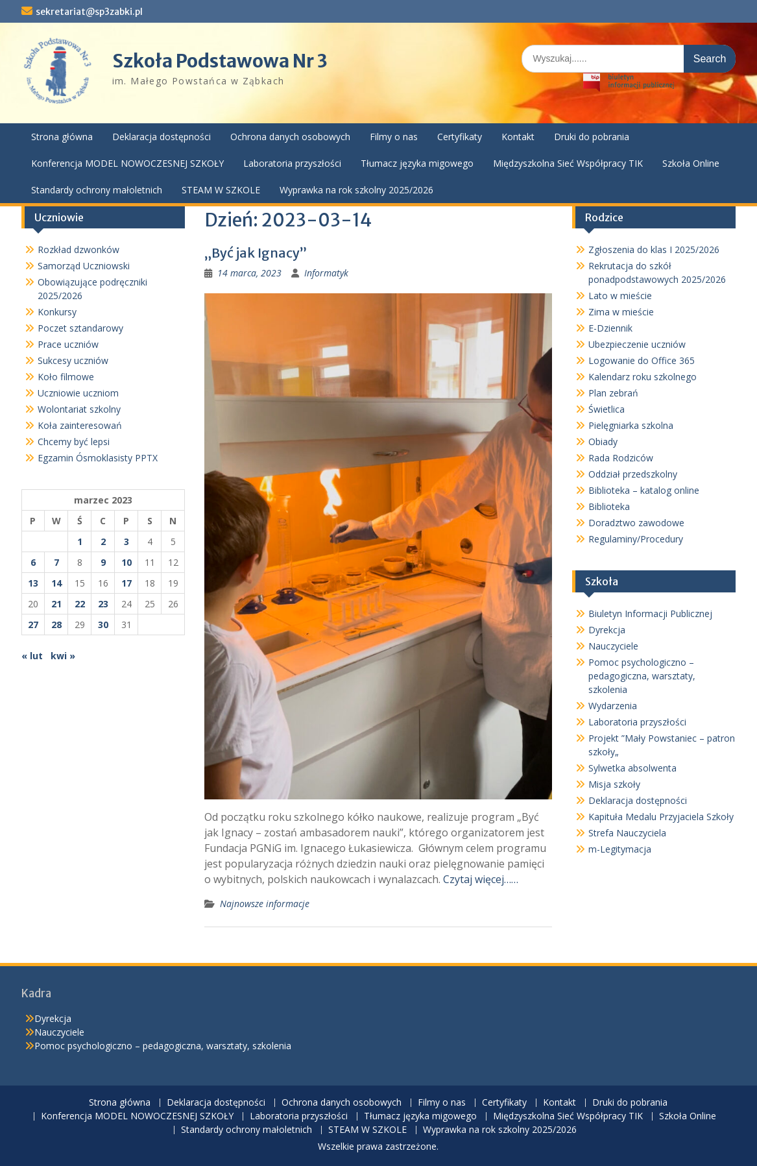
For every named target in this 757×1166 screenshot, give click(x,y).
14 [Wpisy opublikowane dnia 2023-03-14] (56, 583)
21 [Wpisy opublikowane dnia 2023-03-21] (56, 604)
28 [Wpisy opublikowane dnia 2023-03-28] (56, 624)
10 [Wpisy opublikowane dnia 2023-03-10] (126, 562)
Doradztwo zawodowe (636, 522)
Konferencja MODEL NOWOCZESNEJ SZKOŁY (127, 163)
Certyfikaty (459, 136)
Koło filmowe (66, 376)
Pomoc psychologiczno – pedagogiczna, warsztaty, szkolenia (641, 676)
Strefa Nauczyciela (627, 833)
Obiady (603, 441)
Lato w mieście (620, 295)
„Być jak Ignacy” (255, 253)
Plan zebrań (613, 393)
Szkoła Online (690, 163)
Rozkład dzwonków (78, 249)
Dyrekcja (606, 630)
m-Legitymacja (619, 849)
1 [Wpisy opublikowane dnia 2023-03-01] (79, 541)
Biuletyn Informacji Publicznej (650, 613)
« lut (32, 656)
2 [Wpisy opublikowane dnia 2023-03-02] (103, 541)
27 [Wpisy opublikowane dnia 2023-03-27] (33, 624)
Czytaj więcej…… (480, 879)
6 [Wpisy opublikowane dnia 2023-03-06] (33, 562)
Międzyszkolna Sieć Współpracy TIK (568, 163)
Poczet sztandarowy (80, 328)
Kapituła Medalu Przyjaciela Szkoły (661, 816)
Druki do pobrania (591, 136)
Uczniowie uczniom (78, 393)
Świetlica (606, 409)
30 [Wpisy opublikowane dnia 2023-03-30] (103, 624)
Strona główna (62, 136)
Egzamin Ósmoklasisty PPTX (98, 458)
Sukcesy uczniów (73, 360)
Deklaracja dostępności (161, 136)
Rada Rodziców (620, 458)
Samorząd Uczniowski (84, 266)
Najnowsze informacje (264, 903)
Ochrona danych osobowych (290, 136)
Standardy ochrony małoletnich (96, 190)
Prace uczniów (68, 344)
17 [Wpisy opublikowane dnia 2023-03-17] (126, 583)
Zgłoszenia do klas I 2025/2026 (653, 249)
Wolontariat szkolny (79, 409)
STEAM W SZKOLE (221, 190)
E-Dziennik (610, 328)
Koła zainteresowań (80, 425)
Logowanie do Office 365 (641, 360)
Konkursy (57, 312)
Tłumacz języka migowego (417, 163)
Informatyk (326, 273)
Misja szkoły (614, 784)
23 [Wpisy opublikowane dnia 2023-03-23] (103, 604)
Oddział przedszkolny (632, 474)
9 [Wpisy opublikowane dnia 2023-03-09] (103, 562)
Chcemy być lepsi (74, 441)
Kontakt (518, 136)
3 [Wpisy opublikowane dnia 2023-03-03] (126, 541)
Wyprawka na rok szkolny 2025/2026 (356, 190)
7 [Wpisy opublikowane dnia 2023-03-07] (56, 562)
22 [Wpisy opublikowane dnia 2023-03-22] (80, 604)
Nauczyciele (613, 646)
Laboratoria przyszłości (292, 163)
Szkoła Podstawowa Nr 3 (220, 61)
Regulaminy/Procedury (635, 539)
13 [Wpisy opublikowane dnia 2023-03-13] (33, 583)
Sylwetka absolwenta (632, 768)
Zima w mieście (621, 312)
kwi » (63, 656)
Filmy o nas (394, 136)
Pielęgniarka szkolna (630, 425)
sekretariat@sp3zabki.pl (89, 12)
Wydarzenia (612, 705)
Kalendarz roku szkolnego (642, 376)
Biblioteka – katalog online (643, 490)
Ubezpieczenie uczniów (637, 344)
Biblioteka (609, 506)
